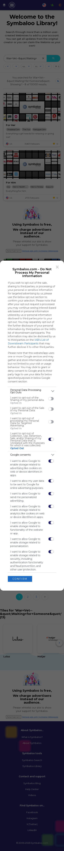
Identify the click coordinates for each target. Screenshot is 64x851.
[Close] (57, 267)
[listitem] (32, 391)
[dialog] (32, 426)
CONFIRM (19, 578)
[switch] (51, 398)
